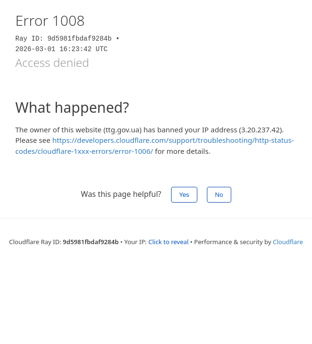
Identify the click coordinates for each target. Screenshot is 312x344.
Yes (184, 194)
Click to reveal (168, 241)
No (219, 194)
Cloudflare (288, 241)
